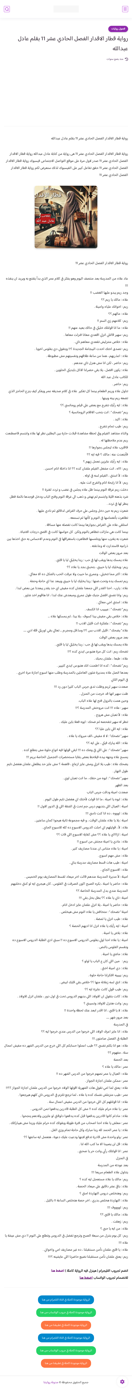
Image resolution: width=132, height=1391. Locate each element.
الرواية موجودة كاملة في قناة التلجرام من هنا (66, 1299)
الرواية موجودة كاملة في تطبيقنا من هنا (66, 1325)
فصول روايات (118, 29)
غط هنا (55, 1271)
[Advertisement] (66, 91)
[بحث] (7, 9)
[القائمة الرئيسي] (125, 9)
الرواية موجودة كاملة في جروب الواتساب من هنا (66, 1312)
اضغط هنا (86, 1278)
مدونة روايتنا (50, 1382)
